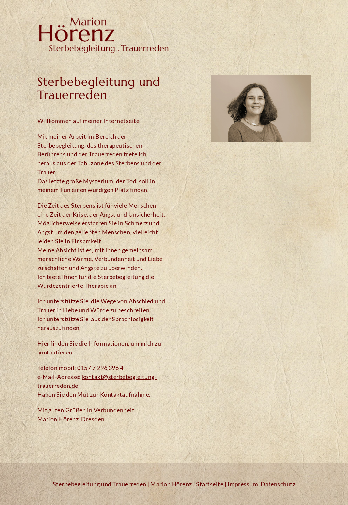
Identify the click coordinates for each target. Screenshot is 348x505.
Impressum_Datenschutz (262, 484)
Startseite (209, 484)
